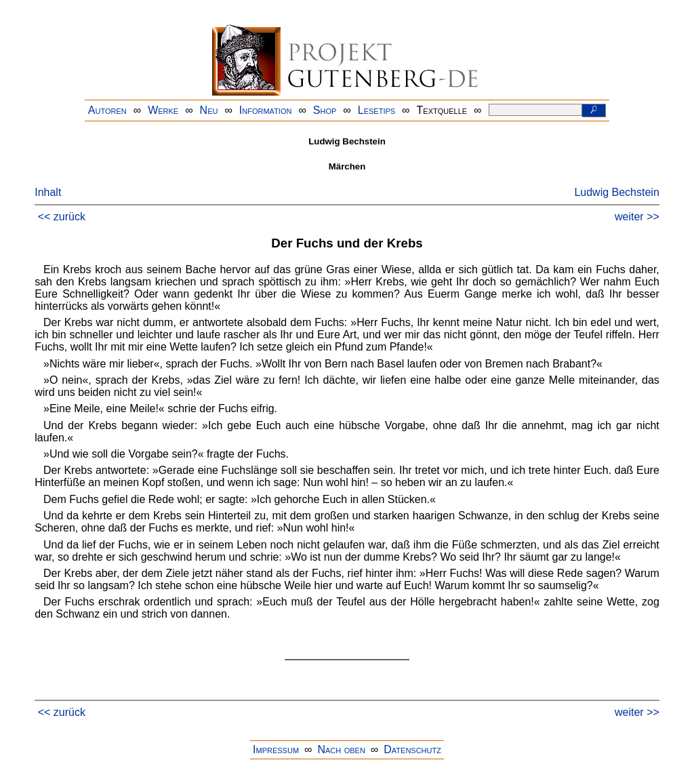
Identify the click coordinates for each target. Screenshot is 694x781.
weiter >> (637, 216)
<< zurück (61, 216)
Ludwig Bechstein (616, 192)
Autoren (107, 110)
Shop (325, 110)
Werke (163, 110)
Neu (209, 110)
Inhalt (48, 192)
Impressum (276, 749)
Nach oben (341, 749)
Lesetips (376, 110)
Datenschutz (412, 749)
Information (265, 110)
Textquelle (442, 110)
